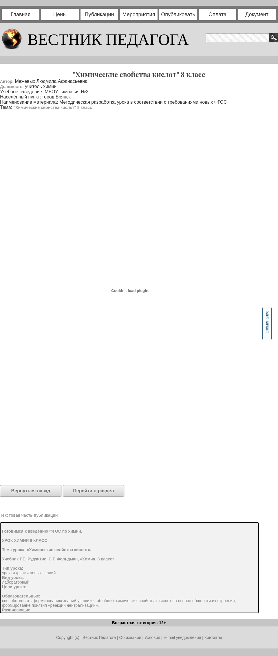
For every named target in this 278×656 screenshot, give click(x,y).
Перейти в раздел (93, 490)
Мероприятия (138, 14)
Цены (60, 14)
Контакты (213, 637)
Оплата (217, 14)
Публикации (99, 14)
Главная (21, 14)
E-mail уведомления (182, 637)
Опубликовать (178, 14)
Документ (256, 14)
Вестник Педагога (100, 637)
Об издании (130, 637)
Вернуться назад (30, 490)
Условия (153, 637)
